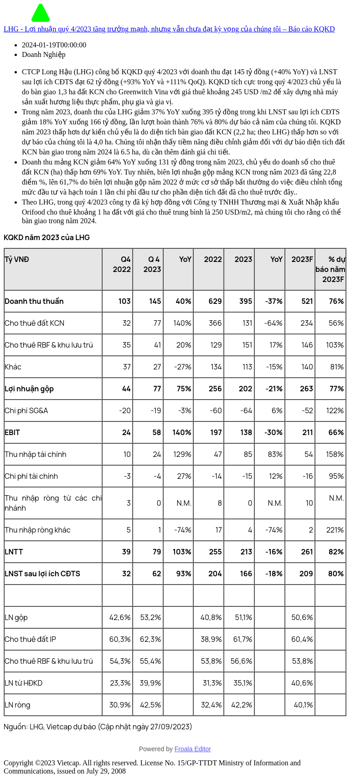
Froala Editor (193, 749)
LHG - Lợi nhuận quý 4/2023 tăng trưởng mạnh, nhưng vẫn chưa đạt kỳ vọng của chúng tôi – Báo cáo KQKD (169, 29)
